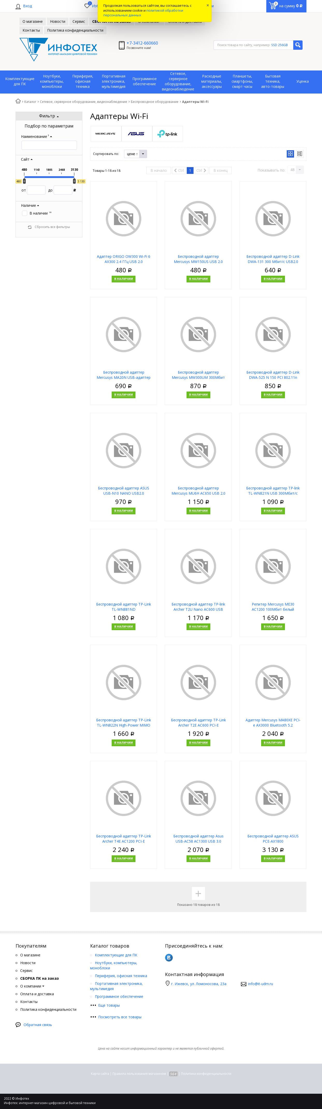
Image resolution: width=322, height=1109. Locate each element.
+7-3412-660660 (142, 43)
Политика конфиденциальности (206, 1073)
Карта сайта (100, 1073)
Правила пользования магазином (139, 1073)
